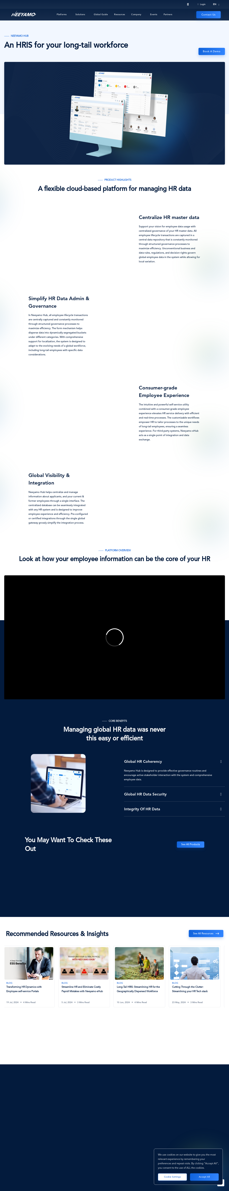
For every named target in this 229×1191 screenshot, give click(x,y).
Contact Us (208, 15)
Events (153, 14)
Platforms (62, 14)
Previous (206, 937)
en (214, 4)
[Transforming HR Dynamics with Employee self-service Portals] (31, 976)
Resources (119, 14)
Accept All (204, 1177)
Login (202, 4)
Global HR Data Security (145, 794)
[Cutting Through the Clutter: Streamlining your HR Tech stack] (197, 976)
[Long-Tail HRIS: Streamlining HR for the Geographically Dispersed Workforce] (142, 976)
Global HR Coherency (143, 762)
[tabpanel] (31, 979)
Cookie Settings (172, 1177)
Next (217, 937)
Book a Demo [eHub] (212, 51)
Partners (168, 14)
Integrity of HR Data (142, 809)
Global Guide (101, 14)
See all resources (203, 933)
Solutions (80, 14)
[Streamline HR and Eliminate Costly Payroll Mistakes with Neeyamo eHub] (86, 976)
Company (136, 14)
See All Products (190, 844)
